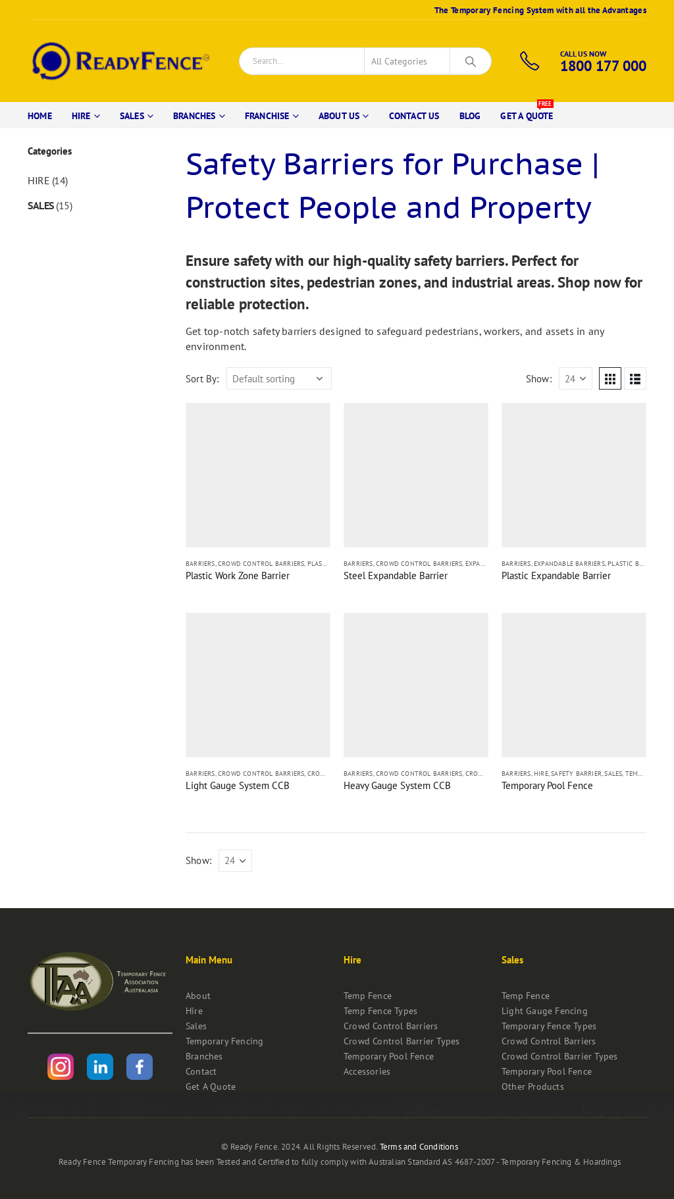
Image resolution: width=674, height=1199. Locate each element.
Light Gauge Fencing (545, 1010)
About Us (339, 116)
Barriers (200, 563)
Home (40, 116)
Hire (81, 116)
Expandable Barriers (569, 563)
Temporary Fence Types (549, 1025)
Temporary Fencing (224, 1040)
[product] (258, 475)
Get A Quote (526, 112)
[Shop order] (279, 378)
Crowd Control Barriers (261, 563)
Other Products (533, 1086)
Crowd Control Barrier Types (401, 1040)
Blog (470, 116)
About (198, 995)
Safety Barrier (576, 773)
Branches (194, 116)
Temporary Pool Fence (389, 1056)
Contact (201, 1071)
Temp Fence (368, 995)
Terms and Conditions (419, 1146)
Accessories (367, 1071)
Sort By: (202, 378)
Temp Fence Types (380, 1010)
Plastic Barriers (636, 563)
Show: (539, 378)
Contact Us (414, 116)
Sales (132, 116)
